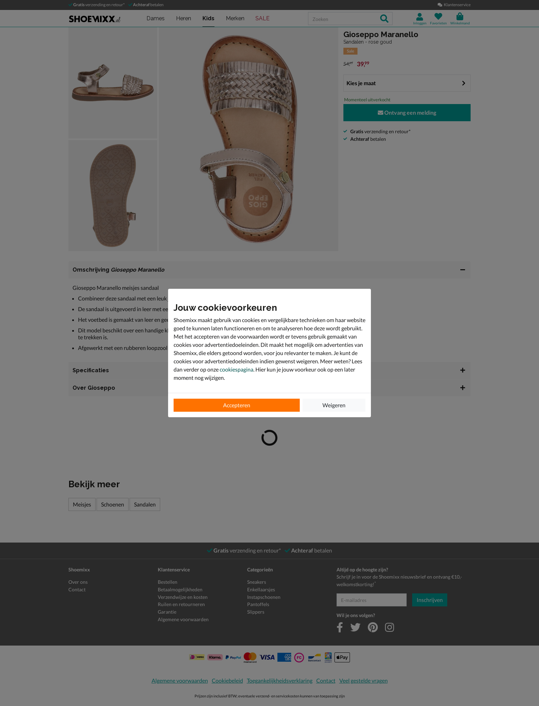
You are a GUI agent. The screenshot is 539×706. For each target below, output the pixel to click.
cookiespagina (236, 369)
